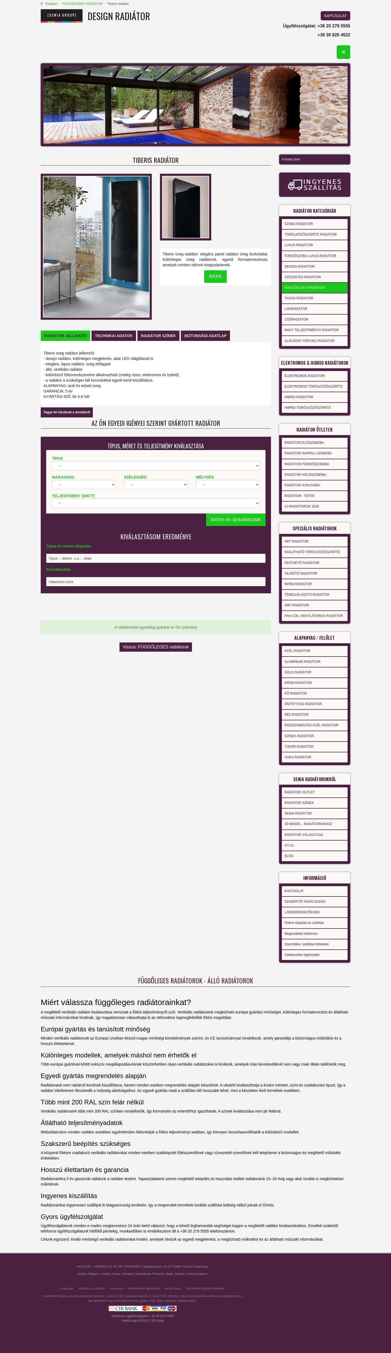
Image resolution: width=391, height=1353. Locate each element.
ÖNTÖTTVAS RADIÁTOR (303, 704)
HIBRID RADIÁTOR (299, 397)
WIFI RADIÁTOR (297, 605)
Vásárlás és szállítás (91, 1288)
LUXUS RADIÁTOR (299, 245)
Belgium (93, 1273)
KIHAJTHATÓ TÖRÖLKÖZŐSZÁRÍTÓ (312, 552)
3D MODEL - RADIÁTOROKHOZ (308, 824)
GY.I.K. (290, 845)
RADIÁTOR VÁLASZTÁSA (304, 835)
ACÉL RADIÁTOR (298, 651)
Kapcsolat (67, 1288)
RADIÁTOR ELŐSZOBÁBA (304, 443)
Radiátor (51, 4)
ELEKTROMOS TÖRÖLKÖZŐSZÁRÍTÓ (314, 386)
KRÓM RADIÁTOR (298, 683)
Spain (169, 1273)
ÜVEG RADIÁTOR (298, 757)
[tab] (65, 336)
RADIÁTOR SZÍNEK (299, 803)
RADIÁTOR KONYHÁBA (302, 485)
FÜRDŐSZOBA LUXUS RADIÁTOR (310, 256)
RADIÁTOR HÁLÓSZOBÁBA (305, 475)
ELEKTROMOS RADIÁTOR (305, 376)
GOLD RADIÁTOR (298, 672)
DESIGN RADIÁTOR (300, 266)
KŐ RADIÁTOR (296, 693)
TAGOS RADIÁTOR (299, 298)
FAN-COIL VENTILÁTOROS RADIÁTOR (314, 616)
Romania (158, 1273)
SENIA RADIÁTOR (298, 813)
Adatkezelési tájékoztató (302, 955)
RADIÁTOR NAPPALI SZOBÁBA (308, 453)
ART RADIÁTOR (297, 541)
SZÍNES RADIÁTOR (299, 736)
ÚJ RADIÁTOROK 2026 (302, 506)
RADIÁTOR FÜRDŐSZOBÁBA (307, 464)
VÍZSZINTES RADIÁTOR (303, 277)
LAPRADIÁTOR (296, 309)
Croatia (105, 1273)
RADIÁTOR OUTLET (300, 792)
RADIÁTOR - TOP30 (299, 496)
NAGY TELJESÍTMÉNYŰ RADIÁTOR (312, 330)
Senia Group (173, 1288)
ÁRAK (215, 276)
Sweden (180, 1273)
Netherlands (143, 1273)
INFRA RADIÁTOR (298, 584)
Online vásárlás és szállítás (304, 923)
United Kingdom (197, 1273)
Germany (128, 1273)
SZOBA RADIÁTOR (299, 224)
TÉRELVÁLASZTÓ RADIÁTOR (307, 595)
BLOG (289, 856)
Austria (82, 1273)
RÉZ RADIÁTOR (297, 715)
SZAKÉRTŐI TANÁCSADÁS (305, 902)
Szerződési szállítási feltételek (205, 1288)
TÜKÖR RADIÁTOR (299, 747)
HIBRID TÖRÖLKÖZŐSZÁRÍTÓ (308, 408)
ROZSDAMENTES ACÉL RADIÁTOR (312, 725)
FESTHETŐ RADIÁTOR (302, 563)
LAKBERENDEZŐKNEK (302, 912)
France (115, 1273)
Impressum (117, 1288)
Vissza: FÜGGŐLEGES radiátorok (156, 647)
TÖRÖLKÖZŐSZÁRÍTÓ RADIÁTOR (311, 234)
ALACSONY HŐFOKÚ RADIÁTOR (310, 341)
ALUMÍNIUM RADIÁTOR (302, 662)
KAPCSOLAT (335, 16)
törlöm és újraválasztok (236, 519)
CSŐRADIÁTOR (296, 319)
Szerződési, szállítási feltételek (307, 944)
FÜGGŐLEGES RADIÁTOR (82, 4)
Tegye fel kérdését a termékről (66, 412)
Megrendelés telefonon (301, 934)
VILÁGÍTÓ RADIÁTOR (301, 573)
